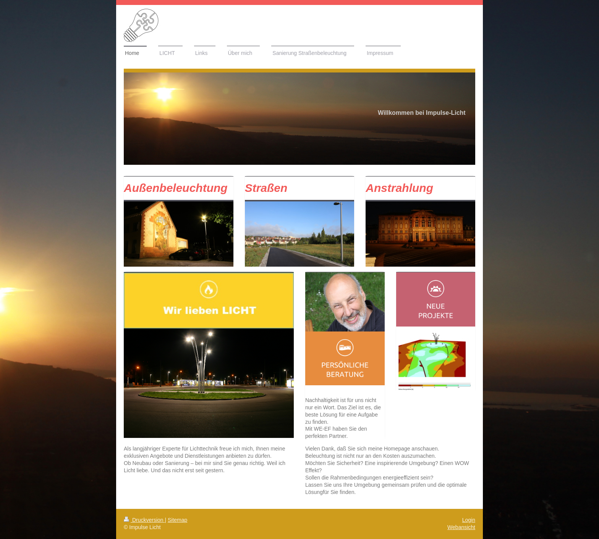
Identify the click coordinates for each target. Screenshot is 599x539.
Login (468, 520)
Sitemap (177, 520)
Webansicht (461, 527)
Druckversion (144, 520)
